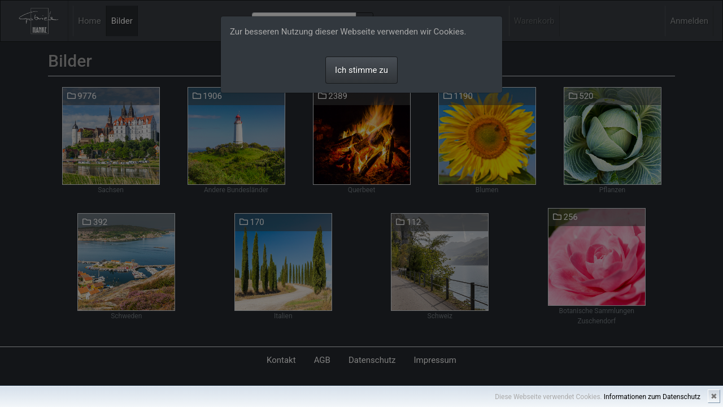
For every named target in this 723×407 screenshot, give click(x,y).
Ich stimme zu (361, 70)
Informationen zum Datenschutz (652, 397)
